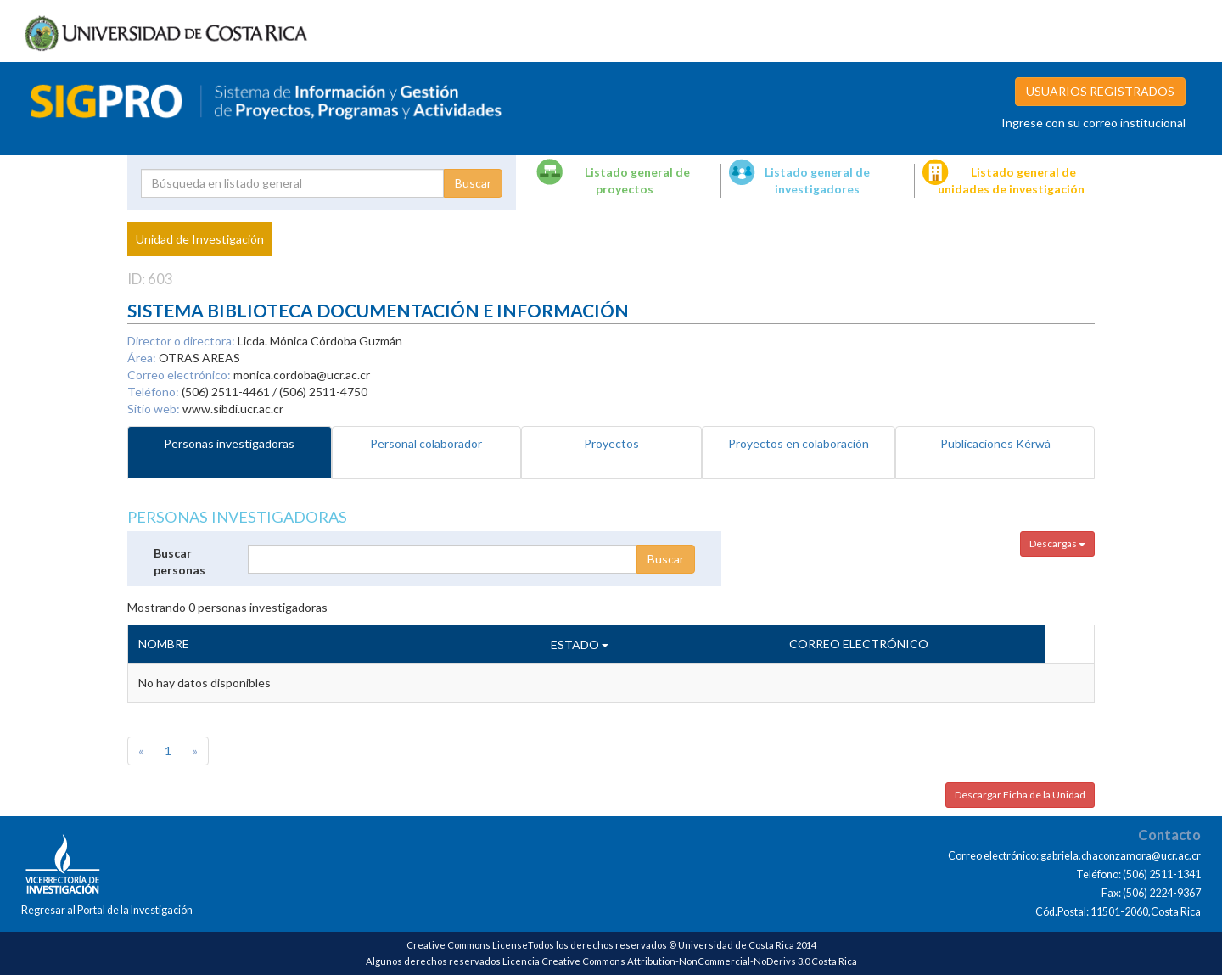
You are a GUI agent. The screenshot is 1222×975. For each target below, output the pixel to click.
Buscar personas (179, 561)
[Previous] (140, 751)
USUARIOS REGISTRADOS (1100, 91)
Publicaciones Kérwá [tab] (995, 443)
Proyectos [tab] (611, 443)
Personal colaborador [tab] (426, 443)
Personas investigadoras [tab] (229, 443)
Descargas (1057, 543)
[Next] (195, 751)
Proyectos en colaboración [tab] (798, 443)
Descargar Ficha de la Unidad (1020, 794)
